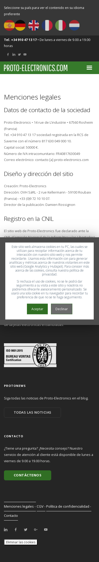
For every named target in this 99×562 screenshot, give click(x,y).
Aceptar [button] (37, 309)
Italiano (60, 25)
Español (9, 25)
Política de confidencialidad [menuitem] (67, 506)
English (33, 25)
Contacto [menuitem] (11, 515)
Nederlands (74, 25)
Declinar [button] (61, 309)
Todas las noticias (32, 412)
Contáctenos (28, 475)
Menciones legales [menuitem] (19, 506)
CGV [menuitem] (40, 506)
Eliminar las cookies (20, 542)
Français (47, 25)
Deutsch (20, 25)
